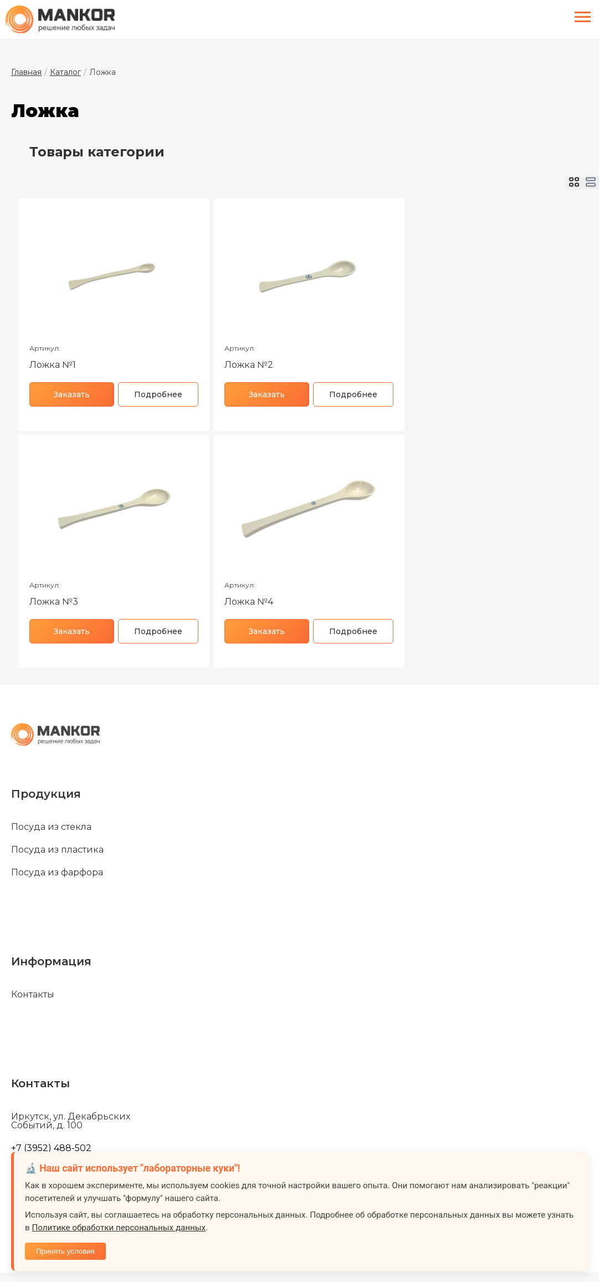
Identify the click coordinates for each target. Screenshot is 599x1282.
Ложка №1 (52, 364)
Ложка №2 (248, 364)
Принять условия (65, 1251)
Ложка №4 (248, 601)
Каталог (65, 72)
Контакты (32, 994)
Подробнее (158, 394)
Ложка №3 (53, 601)
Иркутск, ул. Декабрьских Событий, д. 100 (70, 1121)
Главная (26, 72)
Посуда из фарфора (57, 872)
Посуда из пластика (57, 849)
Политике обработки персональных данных (119, 1228)
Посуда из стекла (51, 827)
